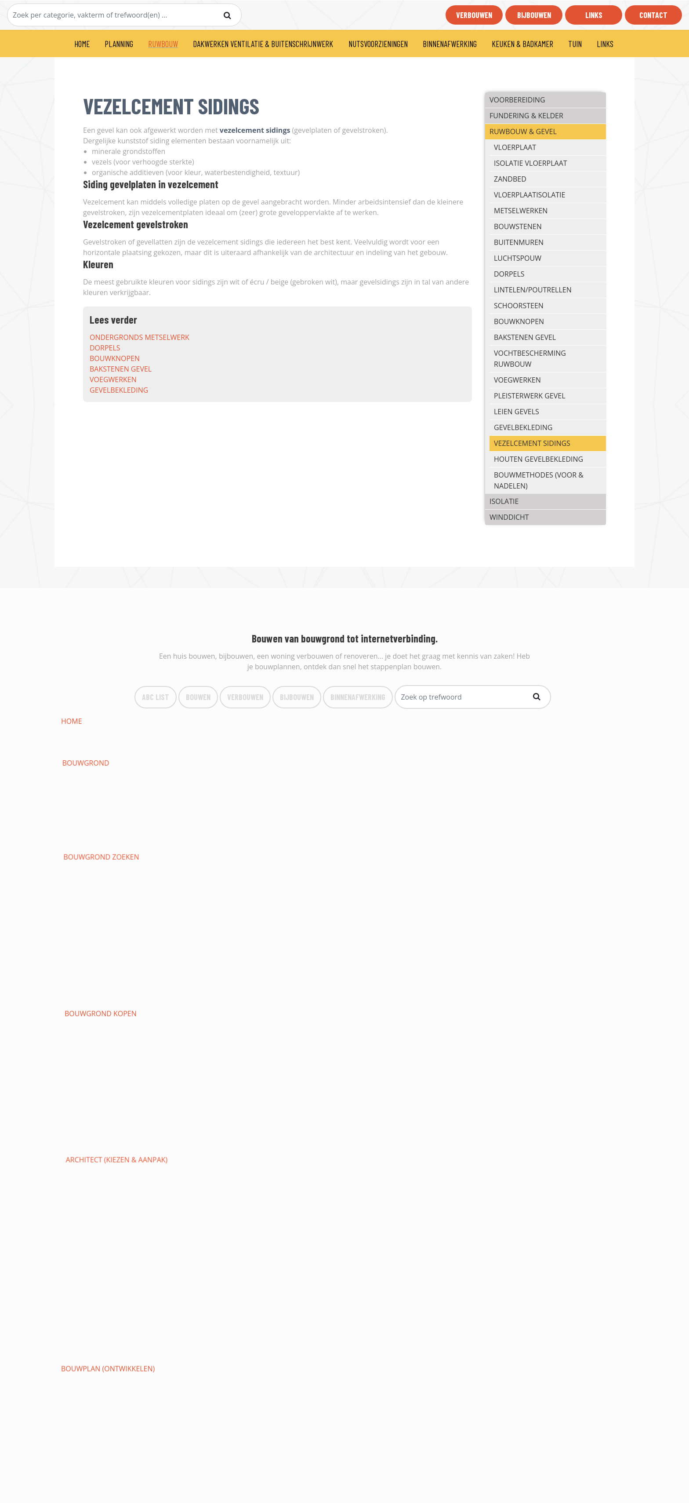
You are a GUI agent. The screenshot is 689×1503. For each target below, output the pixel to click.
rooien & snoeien (423, 1238)
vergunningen (418, 753)
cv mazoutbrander (207, 1048)
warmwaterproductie (432, 1059)
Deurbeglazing (199, 985)
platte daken (415, 911)
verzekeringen (418, 742)
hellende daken (530, 911)
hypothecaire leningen (324, 742)
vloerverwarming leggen (219, 1059)
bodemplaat (84, 816)
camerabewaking (93, 1143)
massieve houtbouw (99, 890)
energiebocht (307, 805)
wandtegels (413, 1154)
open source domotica (214, 1111)
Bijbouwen (534, 15)
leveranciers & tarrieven (437, 1090)
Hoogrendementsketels (326, 1048)
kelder (403, 816)
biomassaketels (200, 1027)
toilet (511, 1038)
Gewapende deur (422, 985)
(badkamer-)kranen (207, 1228)
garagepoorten (91, 1016)
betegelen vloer (421, 1185)
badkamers (521, 1217)
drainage (298, 774)
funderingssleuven (537, 795)
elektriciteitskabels (537, 1069)
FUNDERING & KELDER (526, 115)
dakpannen (521, 953)
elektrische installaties (545, 1059)
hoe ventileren (528, 964)
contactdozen (418, 1080)
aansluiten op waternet (546, 1027)
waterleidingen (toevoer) (219, 1038)
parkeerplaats (308, 1249)
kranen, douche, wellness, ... (554, 1228)
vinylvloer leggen (315, 1185)
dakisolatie (522, 900)
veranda (187, 1016)
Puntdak (516, 943)
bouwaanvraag (200, 732)
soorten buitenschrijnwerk (113, 985)
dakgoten (79, 964)
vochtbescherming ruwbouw (530, 358)
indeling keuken (311, 1206)
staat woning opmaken (215, 753)
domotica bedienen (97, 1122)
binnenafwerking (357, 696)
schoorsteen (519, 305)
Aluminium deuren (96, 995)
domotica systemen (427, 1101)
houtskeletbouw (532, 879)
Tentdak (515, 932)
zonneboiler (85, 1027)
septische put (196, 795)
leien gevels (516, 411)
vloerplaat (515, 147)
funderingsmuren (205, 816)
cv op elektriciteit (534, 1048)
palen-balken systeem (211, 890)
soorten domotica (536, 1101)
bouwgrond (194, 721)
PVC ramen (190, 1006)
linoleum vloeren (95, 1175)
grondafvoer (196, 774)
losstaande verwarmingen (112, 1059)
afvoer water (306, 1038)
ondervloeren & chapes (545, 1164)
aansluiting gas (530, 827)
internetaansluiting (209, 837)
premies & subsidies (536, 742)
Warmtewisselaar (204, 1090)
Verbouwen (474, 15)
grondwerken (307, 763)
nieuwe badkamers (96, 1228)
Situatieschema (199, 1080)
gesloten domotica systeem (553, 1111)
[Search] (124, 15)
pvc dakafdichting (96, 932)
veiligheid (299, 1090)
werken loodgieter (97, 1038)
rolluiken (519, 1006)
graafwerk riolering (210, 784)
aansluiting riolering (322, 827)
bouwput (517, 774)
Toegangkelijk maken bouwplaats (125, 763)
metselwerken (521, 210)
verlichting (522, 1080)
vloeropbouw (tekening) (327, 1164)
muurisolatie (306, 900)
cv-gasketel (83, 1048)
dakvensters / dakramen (216, 964)
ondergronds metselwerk (139, 337)
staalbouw (302, 890)
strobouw (410, 890)
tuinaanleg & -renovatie (216, 1238)
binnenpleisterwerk (208, 1154)
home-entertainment (320, 1122)
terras (73, 1249)
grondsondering (423, 763)
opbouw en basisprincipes (109, 1101)
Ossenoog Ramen (313, 1006)
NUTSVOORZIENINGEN (378, 44)
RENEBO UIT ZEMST (423, 1259)
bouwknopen (115, 358)
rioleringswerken (315, 784)
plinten (295, 1196)
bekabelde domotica (319, 1111)
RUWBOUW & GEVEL (523, 131)
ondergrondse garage (543, 816)
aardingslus (524, 784)
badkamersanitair (314, 1228)
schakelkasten (418, 1069)
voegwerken (113, 379)
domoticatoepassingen (105, 1111)
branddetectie (198, 1133)
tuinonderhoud (311, 1238)
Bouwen (198, 696)
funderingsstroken (208, 805)
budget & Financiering (323, 732)
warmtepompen (529, 1016)
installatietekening (318, 1080)
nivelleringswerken (99, 774)
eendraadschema (93, 1080)
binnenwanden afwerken (328, 1154)
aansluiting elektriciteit (107, 837)
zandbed (510, 179)
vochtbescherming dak (105, 943)
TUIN (575, 44)
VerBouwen (245, 696)
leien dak (298, 932)
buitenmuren (519, 242)
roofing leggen (421, 922)
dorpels (105, 348)
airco (401, 1027)
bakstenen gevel (121, 369)
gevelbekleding (119, 390)
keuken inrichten (203, 1217)
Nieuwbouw (303, 753)
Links (593, 15)
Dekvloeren (413, 1164)
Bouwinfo (221, 1435)
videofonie (191, 1122)
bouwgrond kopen (427, 721)
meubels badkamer (426, 1228)
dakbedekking (197, 922)
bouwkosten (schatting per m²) (449, 732)
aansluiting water (426, 827)
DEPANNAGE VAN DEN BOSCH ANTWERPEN (242, 1259)
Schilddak (190, 953)
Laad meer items (341, 1284)
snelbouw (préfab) (535, 890)
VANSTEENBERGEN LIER (100, 1259)
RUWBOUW (163, 44)
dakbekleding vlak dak (214, 932)
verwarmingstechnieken (437, 1016)
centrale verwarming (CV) (329, 1016)
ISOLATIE (504, 501)
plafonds (518, 1143)
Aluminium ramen (533, 995)
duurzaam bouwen (207, 742)
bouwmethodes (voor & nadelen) (539, 480)
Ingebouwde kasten (428, 1196)
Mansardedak (306, 943)
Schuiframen (85, 1006)
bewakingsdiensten (207, 1143)
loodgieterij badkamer (323, 1059)
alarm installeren (535, 1133)
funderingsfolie (422, 805)
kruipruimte (303, 816)
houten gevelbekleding (538, 459)
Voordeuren (524, 985)
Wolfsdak (409, 932)
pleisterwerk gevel (529, 396)
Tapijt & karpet (527, 1185)
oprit (181, 1249)
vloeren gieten (199, 1185)
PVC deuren (302, 995)
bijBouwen (297, 696)
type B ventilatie (311, 974)
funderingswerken (317, 795)
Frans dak (299, 953)
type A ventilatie (201, 974)
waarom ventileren (427, 964)
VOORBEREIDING (517, 100)
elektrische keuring (98, 1090)
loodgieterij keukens (320, 1217)
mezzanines (192, 1206)
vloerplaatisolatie (529, 195)
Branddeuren (306, 985)
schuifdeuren (197, 995)
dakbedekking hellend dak (331, 922)
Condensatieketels (426, 1048)
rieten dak (80, 953)
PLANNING (119, 44)
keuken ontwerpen (426, 1206)
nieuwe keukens (530, 1206)
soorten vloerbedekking (218, 1175)
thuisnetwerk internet (214, 1101)
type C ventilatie (421, 974)
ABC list (155, 696)
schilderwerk (526, 1154)
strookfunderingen (99, 805)
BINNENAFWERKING (450, 44)
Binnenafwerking (233, 1425)
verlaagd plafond (95, 1154)
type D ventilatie (531, 974)
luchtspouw (517, 258)
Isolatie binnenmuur (100, 900)
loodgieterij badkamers (435, 1217)
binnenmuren (306, 1143)
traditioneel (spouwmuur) (440, 879)
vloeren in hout (421, 1175)
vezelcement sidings (532, 443)
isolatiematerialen (206, 900)
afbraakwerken (529, 753)
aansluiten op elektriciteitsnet (120, 1069)
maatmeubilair (88, 1206)
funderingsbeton (533, 805)
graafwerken (416, 774)
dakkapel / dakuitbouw (324, 964)
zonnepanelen (527, 1090)
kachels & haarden (316, 1027)
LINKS (605, 44)
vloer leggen (306, 1175)
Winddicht (509, 517)
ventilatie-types (90, 974)
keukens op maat (532, 1196)
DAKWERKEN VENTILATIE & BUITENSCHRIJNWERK (263, 44)
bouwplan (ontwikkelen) (108, 732)
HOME (82, 44)
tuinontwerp (86, 1238)
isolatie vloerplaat (530, 163)
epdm (510, 922)
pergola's (518, 1238)
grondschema (307, 1069)
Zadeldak (188, 943)
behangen (190, 1164)
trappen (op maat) (204, 1196)
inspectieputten (420, 784)
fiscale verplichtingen (103, 753)
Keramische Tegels (534, 1175)
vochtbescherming (97, 827)
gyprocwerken (418, 1143)
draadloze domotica (430, 1111)
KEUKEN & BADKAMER (522, 44)
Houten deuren (420, 995)
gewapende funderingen (437, 795)
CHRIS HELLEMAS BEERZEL (543, 1249)
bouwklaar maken (534, 763)
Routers (296, 1101)
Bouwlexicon (227, 1446)
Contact (653, 15)
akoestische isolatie (99, 911)
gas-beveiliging (89, 1133)
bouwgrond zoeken (318, 721)
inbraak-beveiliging (537, 1122)
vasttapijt (79, 1185)
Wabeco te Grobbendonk (438, 1249)
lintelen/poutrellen (533, 290)
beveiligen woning (426, 1133)
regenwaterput (90, 795)
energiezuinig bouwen (103, 742)
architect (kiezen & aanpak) (551, 721)
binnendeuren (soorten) (107, 1196)
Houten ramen (418, 1006)
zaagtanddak (416, 953)
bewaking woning (314, 1133)
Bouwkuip (79, 784)
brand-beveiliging (424, 1122)
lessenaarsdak (88, 922)
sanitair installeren (429, 1038)
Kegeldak (408, 943)
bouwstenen (518, 226)
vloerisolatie (416, 900)
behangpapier (86, 1164)
